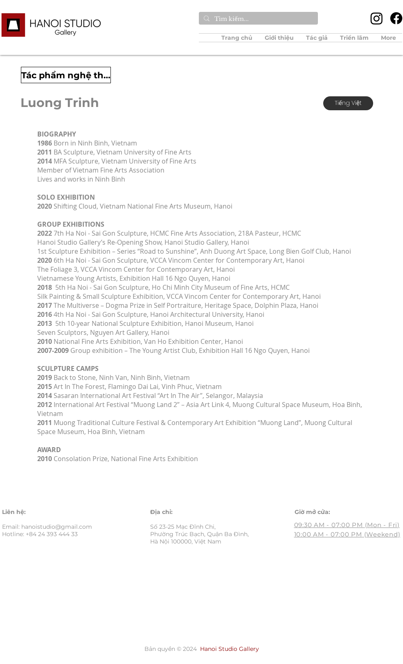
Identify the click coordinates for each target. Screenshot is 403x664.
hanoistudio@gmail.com (56, 526)
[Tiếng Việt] (348, 103)
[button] (317, 38)
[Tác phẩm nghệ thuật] (66, 75)
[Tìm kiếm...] (257, 19)
